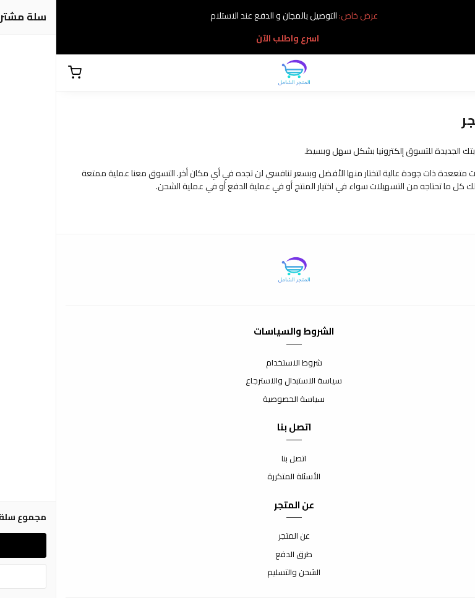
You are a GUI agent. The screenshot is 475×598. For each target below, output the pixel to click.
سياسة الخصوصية (237, 399)
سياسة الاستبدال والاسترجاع (237, 381)
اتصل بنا (237, 459)
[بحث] (456, 73)
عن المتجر (238, 536)
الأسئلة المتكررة (237, 477)
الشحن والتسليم (237, 572)
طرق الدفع (237, 555)
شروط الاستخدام (238, 363)
